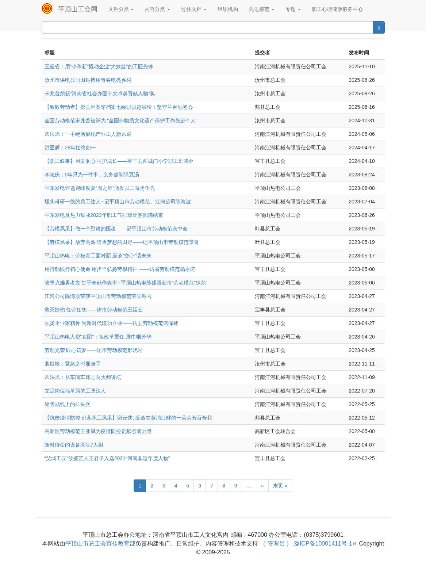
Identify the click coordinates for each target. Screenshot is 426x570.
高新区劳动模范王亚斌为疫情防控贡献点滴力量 (98, 431)
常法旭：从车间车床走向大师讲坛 (83, 377)
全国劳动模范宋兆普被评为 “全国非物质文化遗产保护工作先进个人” (121, 120)
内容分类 (157, 9)
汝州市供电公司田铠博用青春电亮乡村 (88, 80)
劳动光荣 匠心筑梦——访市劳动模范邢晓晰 (94, 350)
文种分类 (121, 9)
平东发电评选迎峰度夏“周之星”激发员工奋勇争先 (100, 188)
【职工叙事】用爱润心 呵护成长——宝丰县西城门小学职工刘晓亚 (119, 161)
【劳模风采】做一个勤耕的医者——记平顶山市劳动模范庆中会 (116, 229)
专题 (293, 9)
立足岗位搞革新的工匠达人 (75, 391)
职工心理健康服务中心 (337, 9)
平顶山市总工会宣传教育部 (100, 543)
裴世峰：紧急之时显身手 (73, 364)
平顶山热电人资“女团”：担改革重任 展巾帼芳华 (98, 337)
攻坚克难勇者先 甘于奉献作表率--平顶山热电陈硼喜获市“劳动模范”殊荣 (125, 283)
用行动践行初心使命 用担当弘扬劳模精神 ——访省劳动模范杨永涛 (120, 269)
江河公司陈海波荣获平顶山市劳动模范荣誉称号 (98, 296)
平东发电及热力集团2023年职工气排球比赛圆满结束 (104, 215)
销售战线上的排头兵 (68, 404)
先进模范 (262, 9)
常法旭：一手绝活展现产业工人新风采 (88, 134)
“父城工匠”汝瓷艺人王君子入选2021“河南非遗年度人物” (107, 458)
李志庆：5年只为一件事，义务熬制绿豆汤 (92, 174)
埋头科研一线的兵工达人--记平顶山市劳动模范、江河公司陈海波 (118, 201)
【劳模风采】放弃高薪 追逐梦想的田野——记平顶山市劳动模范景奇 (122, 242)
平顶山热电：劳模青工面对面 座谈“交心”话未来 (98, 256)
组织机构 (228, 9)
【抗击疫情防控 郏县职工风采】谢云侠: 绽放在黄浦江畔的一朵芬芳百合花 (128, 418)
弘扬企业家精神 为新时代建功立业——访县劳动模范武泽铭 (112, 323)
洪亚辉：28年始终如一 (70, 147)
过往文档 (194, 9)
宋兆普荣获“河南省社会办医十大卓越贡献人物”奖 (100, 93)
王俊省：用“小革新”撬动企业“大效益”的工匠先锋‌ (99, 66)
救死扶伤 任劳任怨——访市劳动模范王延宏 (94, 310)
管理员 (276, 543)
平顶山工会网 (77, 9)
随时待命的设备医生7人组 (74, 445)
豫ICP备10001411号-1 (325, 543)
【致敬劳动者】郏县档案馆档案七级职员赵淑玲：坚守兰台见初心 (119, 107)
